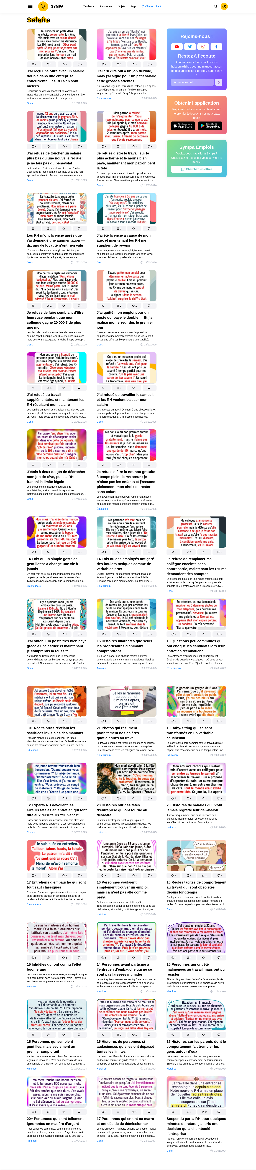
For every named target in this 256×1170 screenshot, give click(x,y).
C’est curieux (104, 98)
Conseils (32, 832)
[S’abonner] (218, 82)
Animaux (101, 668)
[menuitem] (89, 6)
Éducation (102, 508)
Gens (30, 103)
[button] (34, 64)
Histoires (101, 832)
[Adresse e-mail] (192, 82)
